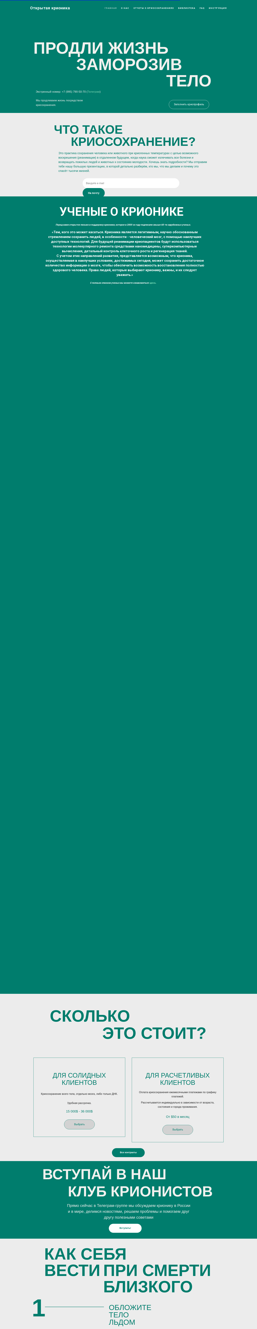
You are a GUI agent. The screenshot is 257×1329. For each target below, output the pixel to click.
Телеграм (94, 91)
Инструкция (218, 8)
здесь (152, 283)
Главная (111, 8)
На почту (93, 193)
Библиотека (186, 8)
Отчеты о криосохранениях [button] (153, 8)
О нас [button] (125, 8)
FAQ (202, 8)
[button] (79, 1130)
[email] (131, 183)
